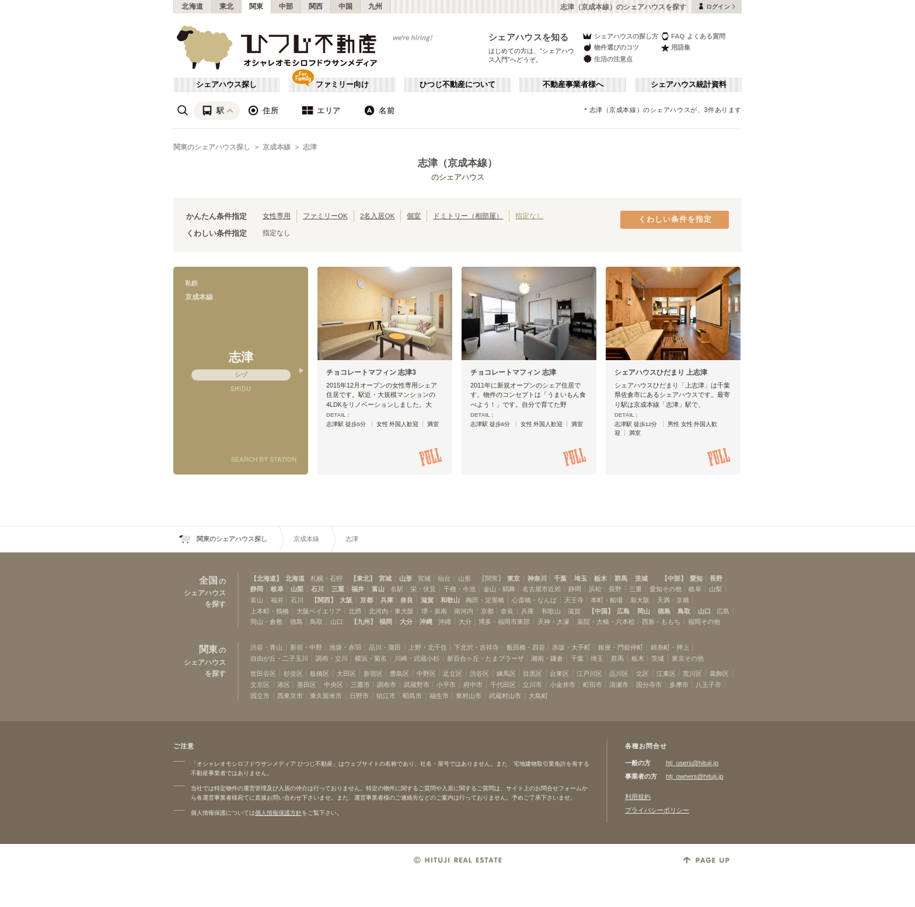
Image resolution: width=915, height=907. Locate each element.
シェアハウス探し (226, 85)
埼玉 (580, 578)
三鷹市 (360, 684)
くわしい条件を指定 (675, 219)
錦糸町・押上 (670, 647)
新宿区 (373, 673)
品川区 (618, 673)
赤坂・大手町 (571, 647)
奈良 (406, 599)
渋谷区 (479, 673)
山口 (704, 611)
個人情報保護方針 (278, 813)
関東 (256, 6)
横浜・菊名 (371, 658)
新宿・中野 (306, 647)
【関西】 (324, 599)
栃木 (600, 578)
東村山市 (468, 695)
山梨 (297, 588)
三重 (337, 588)
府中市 (473, 684)
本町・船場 (607, 599)
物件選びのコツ (610, 47)
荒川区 (692, 673)
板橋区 (319, 673)
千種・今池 (459, 588)
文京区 (260, 684)
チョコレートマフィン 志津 (513, 372)
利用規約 (638, 796)
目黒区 (532, 673)
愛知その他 (665, 588)
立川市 (532, 684)
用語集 (675, 47)
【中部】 (674, 578)
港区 (283, 684)
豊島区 (399, 673)
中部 (286, 6)
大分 (406, 621)
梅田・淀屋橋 (485, 599)
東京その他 (688, 658)
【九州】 (363, 621)
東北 (226, 6)
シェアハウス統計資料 (689, 85)
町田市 (592, 684)
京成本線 (277, 147)
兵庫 (386, 599)
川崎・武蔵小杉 (416, 658)
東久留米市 (326, 695)
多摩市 (679, 684)
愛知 (696, 578)
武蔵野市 (416, 684)
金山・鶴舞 (499, 588)
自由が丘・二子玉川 (279, 658)
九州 (375, 6)
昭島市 (412, 695)
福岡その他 (704, 621)
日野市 (359, 695)
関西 (316, 6)
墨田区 (306, 684)
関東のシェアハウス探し (211, 147)
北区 (642, 673)
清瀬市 (618, 684)
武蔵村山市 (505, 695)
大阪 (346, 599)
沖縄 (426, 621)
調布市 (386, 684)
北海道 (192, 6)
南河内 (463, 611)
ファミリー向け (342, 85)
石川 (317, 588)
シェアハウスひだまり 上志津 (660, 372)
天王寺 (574, 599)
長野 (716, 578)
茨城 (641, 578)
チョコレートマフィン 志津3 (371, 372)
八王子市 (708, 684)
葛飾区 (719, 673)
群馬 (620, 578)
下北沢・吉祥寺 (476, 647)
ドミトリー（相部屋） (468, 215)
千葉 (560, 578)
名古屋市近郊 (541, 588)
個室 (414, 215)
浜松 (595, 588)
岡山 (643, 611)
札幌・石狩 (326, 578)
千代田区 (503, 684)
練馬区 (506, 673)
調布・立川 (332, 658)
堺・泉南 (434, 611)
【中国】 (601, 611)
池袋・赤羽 (345, 647)
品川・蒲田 (385, 647)
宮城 (385, 578)
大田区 (346, 673)
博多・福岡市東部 (504, 621)
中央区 (333, 684)
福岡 (385, 621)
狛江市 (386, 695)
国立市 (260, 695)
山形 (405, 578)
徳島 (664, 611)
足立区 (452, 673)
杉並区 (293, 673)
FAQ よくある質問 (693, 36)
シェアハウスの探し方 (620, 36)
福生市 (439, 695)
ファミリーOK (325, 215)
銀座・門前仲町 (620, 647)
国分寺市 (649, 684)
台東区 (559, 673)
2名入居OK (377, 215)
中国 (345, 6)
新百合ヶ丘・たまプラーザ (485, 658)
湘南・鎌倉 (547, 658)
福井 (357, 588)
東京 (513, 578)
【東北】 (363, 578)
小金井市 (562, 684)
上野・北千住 (427, 647)
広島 (623, 611)
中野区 (426, 673)
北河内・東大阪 (391, 611)
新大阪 (639, 599)
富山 (378, 588)
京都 (366, 599)
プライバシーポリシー (657, 810)
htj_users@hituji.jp (692, 762)
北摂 (354, 611)
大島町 (538, 695)
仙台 (444, 578)
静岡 (256, 588)
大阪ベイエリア (318, 611)
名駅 (396, 588)
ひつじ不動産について (457, 85)
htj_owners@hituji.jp (695, 776)
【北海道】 (266, 578)
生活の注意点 (607, 58)
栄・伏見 (423, 588)
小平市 (446, 684)
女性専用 (277, 215)
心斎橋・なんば (534, 599)
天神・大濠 (553, 621)
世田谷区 (263, 673)
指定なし (529, 215)
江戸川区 (589, 673)
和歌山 (450, 599)
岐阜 (277, 588)
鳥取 (683, 611)
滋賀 (427, 599)
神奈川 (537, 578)
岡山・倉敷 (266, 621)
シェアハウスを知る (528, 37)
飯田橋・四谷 (526, 647)
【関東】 (491, 578)
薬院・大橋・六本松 (606, 621)
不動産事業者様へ (573, 85)
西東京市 (290, 695)
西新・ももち (661, 621)
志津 (310, 147)
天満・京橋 (673, 599)
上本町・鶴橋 (269, 611)
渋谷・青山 (266, 647)
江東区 (666, 673)
